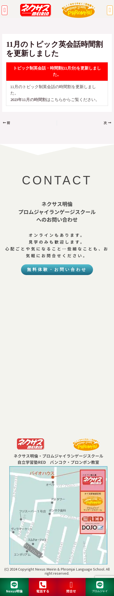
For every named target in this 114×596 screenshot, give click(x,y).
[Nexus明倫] (14, 585)
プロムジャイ (100, 591)
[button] (4, 10)
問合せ (71, 591)
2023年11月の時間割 (28, 99)
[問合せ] (71, 585)
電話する (42, 591)
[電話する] (43, 585)
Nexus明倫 (14, 591)
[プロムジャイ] (100, 585)
